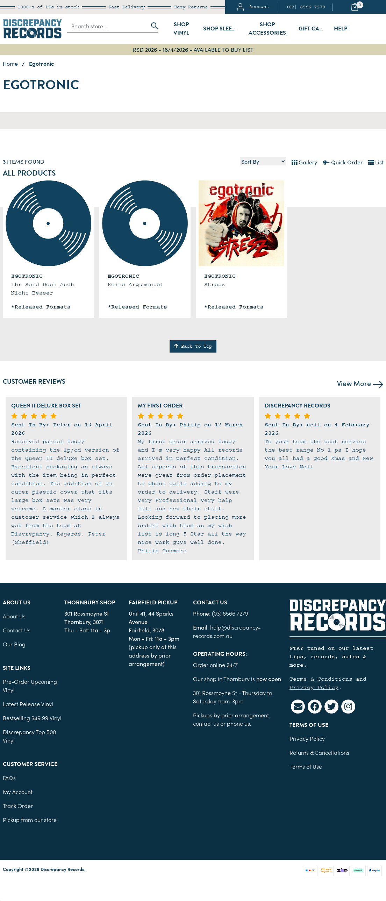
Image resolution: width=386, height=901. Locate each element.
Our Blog (14, 644)
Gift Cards (314, 28)
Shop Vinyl (181, 28)
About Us (14, 616)
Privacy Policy (314, 687)
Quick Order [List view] (343, 162)
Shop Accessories (267, 28)
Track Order (18, 805)
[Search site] (152, 26)
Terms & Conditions (321, 679)
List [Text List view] (376, 162)
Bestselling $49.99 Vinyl (32, 718)
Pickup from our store (30, 819)
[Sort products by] (263, 161)
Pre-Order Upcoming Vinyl (30, 685)
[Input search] (107, 26)
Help (340, 28)
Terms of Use (306, 766)
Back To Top (193, 346)
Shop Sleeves (221, 28)
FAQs (9, 777)
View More (360, 383)
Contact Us (16, 630)
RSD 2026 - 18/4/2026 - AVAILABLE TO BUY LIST (193, 49)
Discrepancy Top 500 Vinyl (29, 736)
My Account (18, 791)
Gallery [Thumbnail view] (304, 162)
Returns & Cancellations (319, 752)
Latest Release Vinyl (28, 704)
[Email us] (298, 707)
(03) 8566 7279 (305, 7)
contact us (206, 723)
